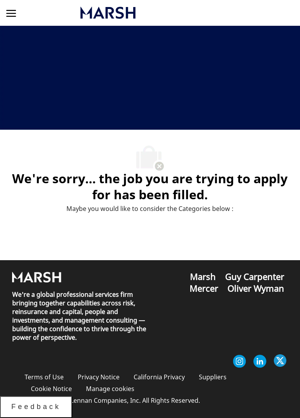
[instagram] (239, 361)
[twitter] (280, 361)
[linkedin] (260, 361)
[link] (147, 13)
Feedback (36, 407)
